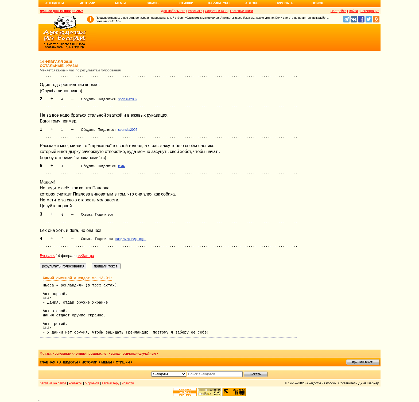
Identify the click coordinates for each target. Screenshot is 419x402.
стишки (123, 362)
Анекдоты (54, 3)
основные (63, 353)
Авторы (252, 3)
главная (47, 362)
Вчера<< (47, 256)
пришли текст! (362, 362)
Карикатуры (219, 3)
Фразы (153, 3)
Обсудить (88, 99)
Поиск (317, 3)
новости (128, 383)
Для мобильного (173, 11)
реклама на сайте (53, 383)
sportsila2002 (127, 99)
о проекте (92, 383)
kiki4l (121, 166)
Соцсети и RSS (216, 11)
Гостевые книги (241, 11)
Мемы (120, 3)
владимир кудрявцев (130, 239)
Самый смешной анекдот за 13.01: (77, 278)
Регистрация (369, 11)
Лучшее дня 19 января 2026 (61, 11)
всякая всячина (123, 353)
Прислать (284, 3)
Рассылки (195, 11)
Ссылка (86, 214)
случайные (147, 353)
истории (90, 362)
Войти (353, 11)
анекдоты (68, 362)
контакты (75, 383)
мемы (106, 362)
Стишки (186, 3)
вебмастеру (110, 383)
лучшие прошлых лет (90, 353)
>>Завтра (85, 256)
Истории (87, 3)
